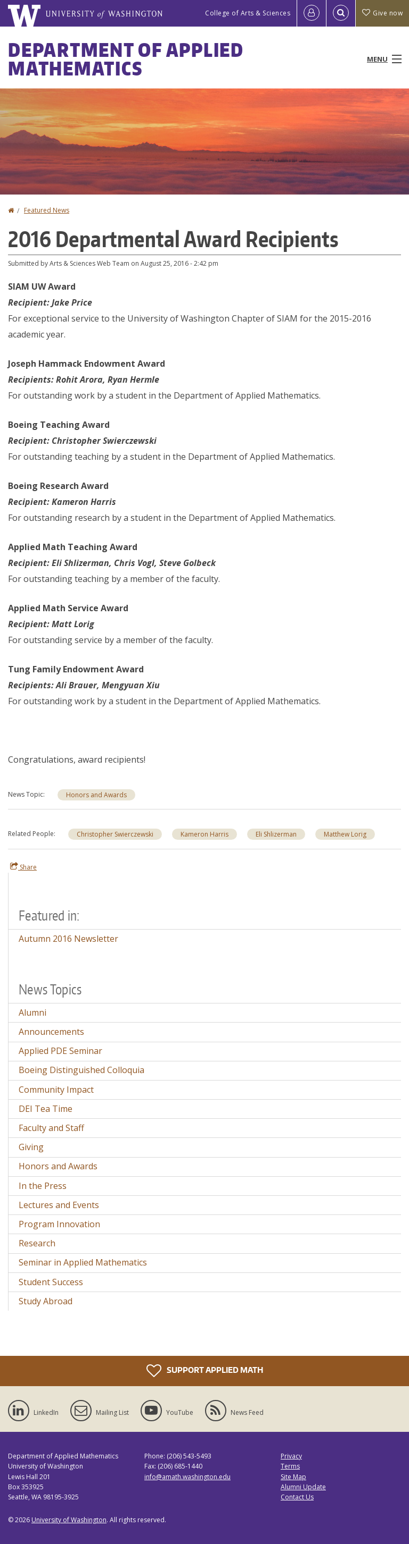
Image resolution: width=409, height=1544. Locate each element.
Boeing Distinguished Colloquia (81, 1070)
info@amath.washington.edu (187, 1476)
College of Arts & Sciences (247, 13)
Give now (382, 13)
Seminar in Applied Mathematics (83, 1262)
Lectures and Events (59, 1205)
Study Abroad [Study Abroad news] (45, 1301)
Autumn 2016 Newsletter (68, 938)
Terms (290, 1466)
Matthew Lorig (345, 834)
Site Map (293, 1476)
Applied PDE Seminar (60, 1051)
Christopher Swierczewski (115, 834)
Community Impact (56, 1089)
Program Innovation (59, 1224)
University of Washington (69, 1519)
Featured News (46, 210)
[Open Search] (340, 13)
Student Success (51, 1282)
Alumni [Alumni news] (32, 1012)
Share (23, 867)
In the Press (43, 1186)
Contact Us (297, 1496)
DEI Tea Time (45, 1109)
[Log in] (311, 13)
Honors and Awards (96, 794)
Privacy (291, 1456)
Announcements (51, 1031)
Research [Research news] (37, 1243)
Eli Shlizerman (276, 834)
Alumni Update (303, 1486)
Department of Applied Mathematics (126, 59)
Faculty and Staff (51, 1128)
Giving (31, 1147)
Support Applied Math (204, 1370)
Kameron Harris (204, 834)
